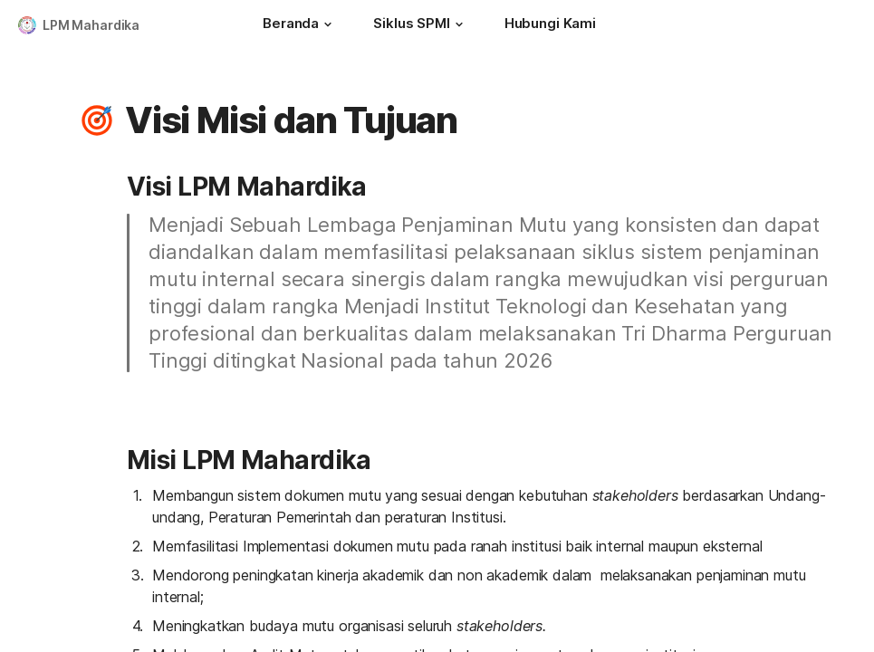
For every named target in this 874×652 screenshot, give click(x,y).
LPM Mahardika (91, 25)
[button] (328, 24)
